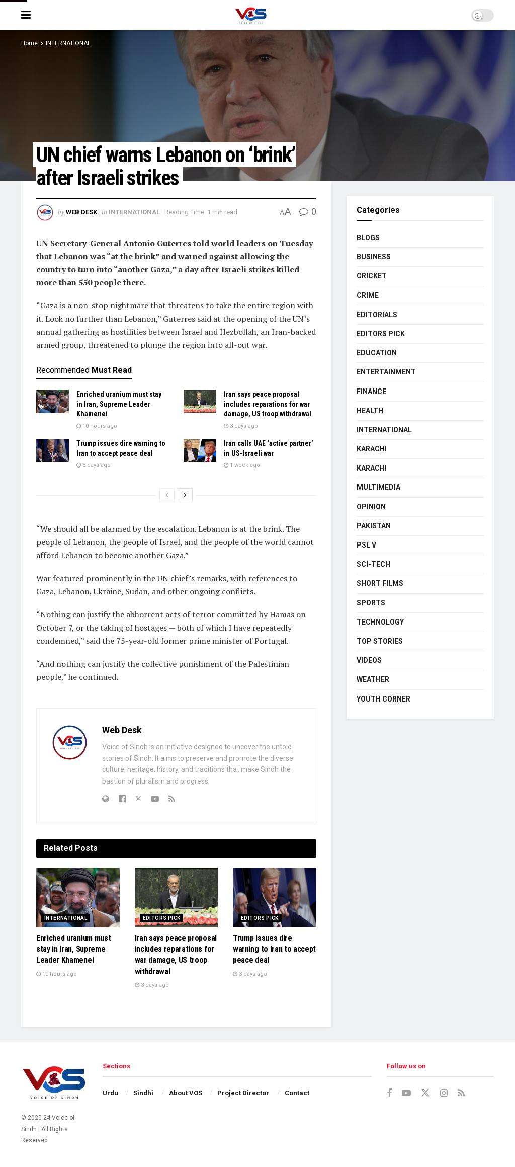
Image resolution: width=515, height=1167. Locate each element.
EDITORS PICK (162, 918)
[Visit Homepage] (250, 15)
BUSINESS (374, 257)
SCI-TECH (373, 564)
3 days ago (241, 426)
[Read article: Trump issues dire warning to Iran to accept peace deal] (52, 450)
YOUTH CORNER (383, 699)
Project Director (243, 1093)
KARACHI (372, 449)
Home (29, 43)
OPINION (371, 507)
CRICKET (372, 276)
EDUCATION (377, 353)
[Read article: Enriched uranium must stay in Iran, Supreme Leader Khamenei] (52, 401)
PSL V (366, 545)
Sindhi (143, 1093)
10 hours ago (96, 426)
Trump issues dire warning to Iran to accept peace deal (274, 949)
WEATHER (373, 679)
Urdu (110, 1093)
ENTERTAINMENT (386, 372)
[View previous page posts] (167, 495)
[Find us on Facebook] (389, 1093)
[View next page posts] (185, 495)
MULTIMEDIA (378, 487)
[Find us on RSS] (461, 1093)
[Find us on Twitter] (425, 1093)
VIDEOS (369, 660)
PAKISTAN (374, 526)
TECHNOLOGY (380, 622)
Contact (297, 1093)
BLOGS (368, 238)
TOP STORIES (380, 641)
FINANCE (371, 391)
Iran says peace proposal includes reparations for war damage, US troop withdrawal (267, 404)
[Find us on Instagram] (444, 1093)
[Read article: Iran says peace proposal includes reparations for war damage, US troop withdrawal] (200, 401)
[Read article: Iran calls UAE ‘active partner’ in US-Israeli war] (200, 450)
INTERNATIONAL (68, 43)
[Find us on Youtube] (406, 1093)
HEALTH (370, 411)
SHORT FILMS (380, 583)
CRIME (368, 295)
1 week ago (242, 465)
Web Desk (81, 212)
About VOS (185, 1093)
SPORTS (371, 603)
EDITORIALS (377, 314)
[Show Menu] (26, 15)
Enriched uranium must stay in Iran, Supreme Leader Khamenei (118, 404)
